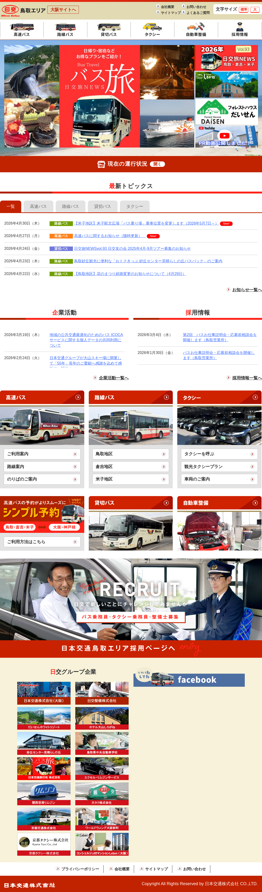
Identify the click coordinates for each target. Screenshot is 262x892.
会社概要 (167, 7)
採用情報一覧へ (247, 378)
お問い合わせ (196, 7)
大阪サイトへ (63, 9)
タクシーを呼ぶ (199, 454)
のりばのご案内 (22, 479)
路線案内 (15, 466)
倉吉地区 (104, 466)
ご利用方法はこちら (26, 541)
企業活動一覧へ (114, 378)
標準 (244, 9)
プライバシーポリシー (80, 869)
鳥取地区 (104, 454)
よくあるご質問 (196, 13)
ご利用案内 (17, 454)
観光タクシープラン (203, 466)
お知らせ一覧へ (247, 290)
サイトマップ (171, 13)
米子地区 (104, 479)
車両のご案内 (197, 479)
